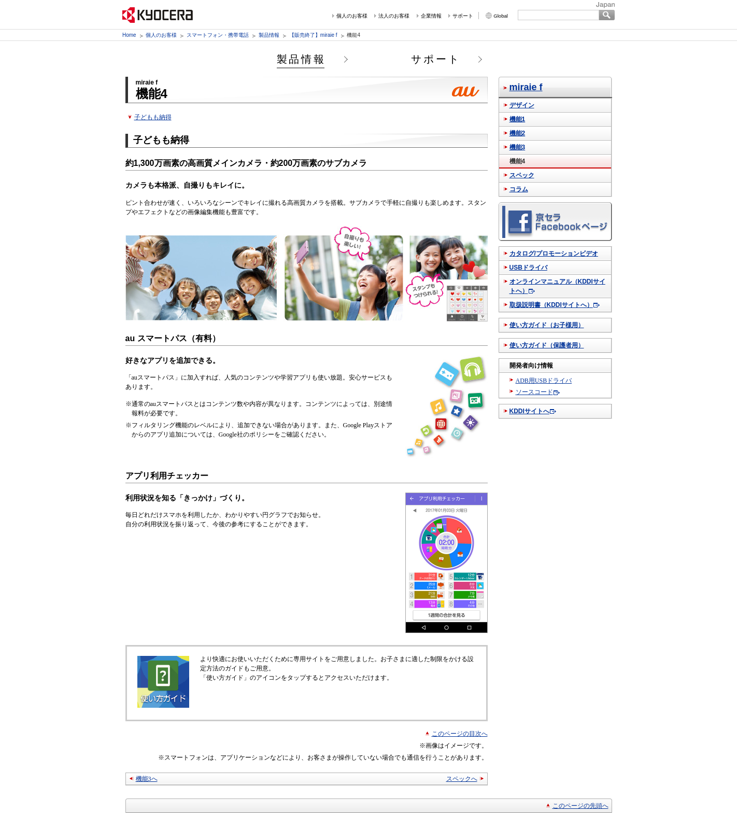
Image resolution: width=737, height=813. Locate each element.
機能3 (517, 147)
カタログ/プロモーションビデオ (553, 253)
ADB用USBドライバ (544, 380)
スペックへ (461, 778)
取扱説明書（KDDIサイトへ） (551, 305)
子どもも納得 (153, 117)
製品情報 (269, 35)
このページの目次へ (460, 733)
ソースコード (534, 392)
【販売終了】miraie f (313, 35)
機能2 (517, 133)
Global (500, 16)
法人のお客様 (393, 16)
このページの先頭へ (580, 805)
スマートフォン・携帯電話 (218, 35)
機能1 (517, 119)
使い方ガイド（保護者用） (546, 345)
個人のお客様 (351, 16)
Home (129, 35)
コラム (518, 189)
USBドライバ (528, 267)
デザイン (521, 105)
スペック (521, 175)
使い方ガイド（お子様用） (546, 325)
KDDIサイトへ (529, 411)
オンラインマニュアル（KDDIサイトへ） (557, 286)
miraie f (526, 87)
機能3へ (147, 778)
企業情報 (431, 16)
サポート (462, 16)
